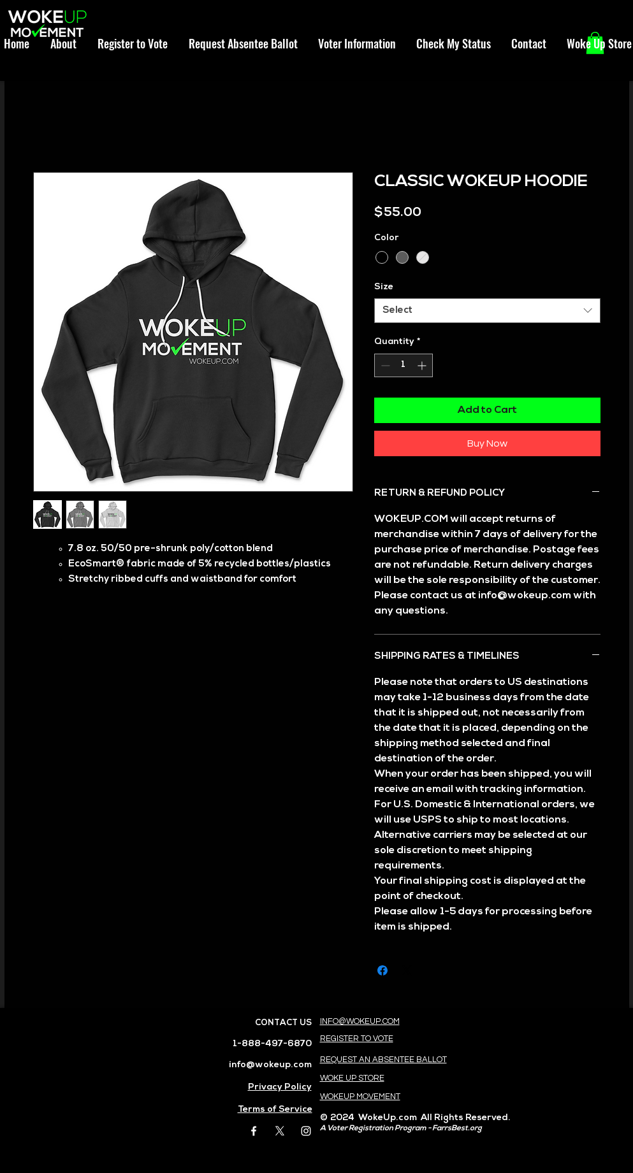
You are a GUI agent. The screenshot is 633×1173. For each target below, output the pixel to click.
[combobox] (487, 310)
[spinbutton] (403, 365)
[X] (279, 1131)
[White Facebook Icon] (253, 1131)
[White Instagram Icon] (306, 1131)
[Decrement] (384, 365)
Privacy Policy (280, 1087)
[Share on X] (406, 970)
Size (383, 287)
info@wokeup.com (270, 1065)
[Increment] (423, 365)
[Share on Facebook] (382, 970)
